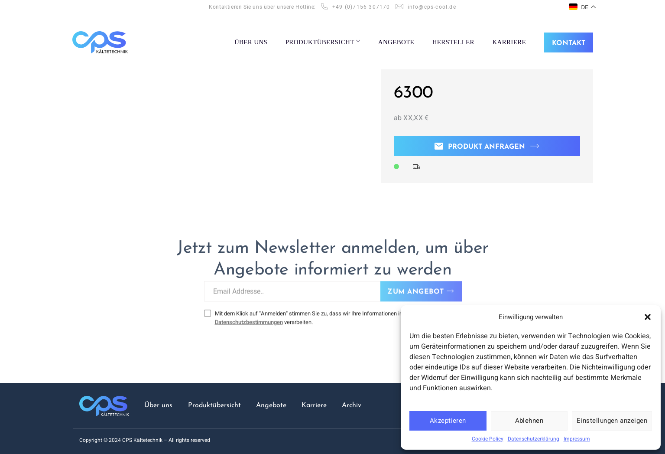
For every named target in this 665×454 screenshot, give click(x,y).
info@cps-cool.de (432, 7)
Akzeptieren (448, 420)
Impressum (577, 439)
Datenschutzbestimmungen (248, 316)
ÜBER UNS (250, 42)
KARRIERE (509, 42)
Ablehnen (529, 420)
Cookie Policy (487, 439)
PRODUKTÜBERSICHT (322, 41)
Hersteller (453, 42)
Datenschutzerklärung (533, 439)
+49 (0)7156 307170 (361, 7)
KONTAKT (568, 43)
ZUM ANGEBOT (415, 286)
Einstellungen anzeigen (612, 420)
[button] (647, 317)
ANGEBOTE (396, 42)
